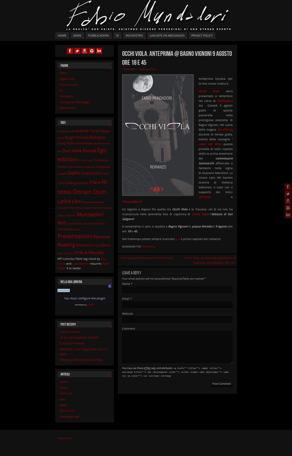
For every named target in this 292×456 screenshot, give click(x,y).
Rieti (97, 245)
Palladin (101, 223)
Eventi (144, 69)
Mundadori (90, 214)
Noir (62, 223)
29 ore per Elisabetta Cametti (79, 337)
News (63, 73)
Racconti (101, 236)
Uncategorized (69, 416)
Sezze (60, 253)
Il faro (95, 182)
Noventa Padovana (78, 223)
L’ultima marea (70, 332)
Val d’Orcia (224, 129)
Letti (62, 399)
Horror (84, 183)
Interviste (66, 393)
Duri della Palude (79, 150)
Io (61, 90)
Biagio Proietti (77, 137)
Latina (64, 201)
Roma (106, 245)
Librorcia (204, 197)
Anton (61, 137)
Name (127, 284)
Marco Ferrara (90, 202)
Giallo (73, 173)
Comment (128, 328)
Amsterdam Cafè (66, 131)
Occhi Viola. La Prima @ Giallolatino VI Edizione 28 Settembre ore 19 (209, 260)
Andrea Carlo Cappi (92, 130)
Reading (66, 245)
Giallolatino (225, 101)
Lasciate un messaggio (75, 102)
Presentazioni (75, 236)
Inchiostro (66, 96)
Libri (77, 201)
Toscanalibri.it (131, 201)
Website (127, 314)
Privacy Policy (65, 438)
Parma (62, 229)
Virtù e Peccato (89, 252)
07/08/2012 (130, 69)
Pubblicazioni (69, 85)
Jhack (90, 304)
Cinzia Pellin (66, 143)
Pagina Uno (67, 79)
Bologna (97, 137)
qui (178, 239)
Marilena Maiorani (101, 208)
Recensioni (85, 245)
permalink (148, 246)
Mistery (71, 215)
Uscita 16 (68, 253)
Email (127, 299)
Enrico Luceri (86, 160)
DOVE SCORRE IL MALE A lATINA (81, 360)
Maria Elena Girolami (81, 208)
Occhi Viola (209, 91)
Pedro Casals (74, 229)
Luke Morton (80, 263)
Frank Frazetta (75, 167)
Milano (62, 215)
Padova (92, 223)
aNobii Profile (64, 290)
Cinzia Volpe (83, 143)
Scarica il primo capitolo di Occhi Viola (146, 258)
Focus (153, 69)
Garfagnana (89, 167)
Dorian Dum (68, 108)
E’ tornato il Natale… (73, 343)
